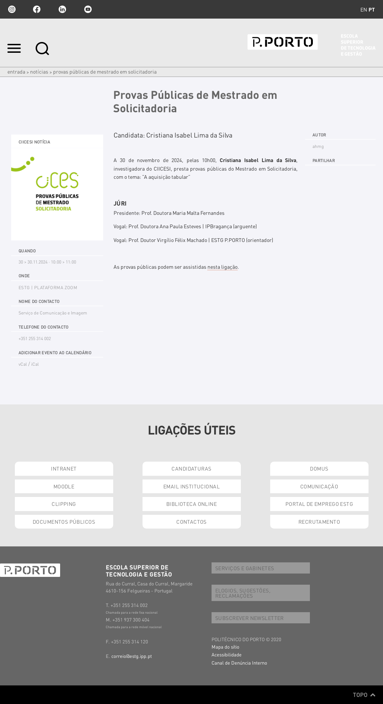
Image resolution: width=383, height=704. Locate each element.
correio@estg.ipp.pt (131, 656)
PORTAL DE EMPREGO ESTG (319, 503)
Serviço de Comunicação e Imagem (53, 313)
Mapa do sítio (225, 646)
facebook (36, 9)
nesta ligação (222, 266)
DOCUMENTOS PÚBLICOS (64, 521)
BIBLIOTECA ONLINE (191, 503)
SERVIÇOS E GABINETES (244, 568)
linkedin (62, 9)
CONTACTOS (191, 521)
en (363, 9)
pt (372, 9)
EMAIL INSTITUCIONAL (191, 486)
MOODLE (64, 486)
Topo (364, 694)
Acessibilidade (227, 654)
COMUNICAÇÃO (319, 486)
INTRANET (63, 468)
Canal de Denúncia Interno (239, 662)
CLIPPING (64, 503)
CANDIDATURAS (191, 468)
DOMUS (319, 468)
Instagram (11, 9)
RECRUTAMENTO (319, 521)
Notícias (39, 71)
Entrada (16, 71)
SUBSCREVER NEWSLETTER (249, 617)
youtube (88, 9)
